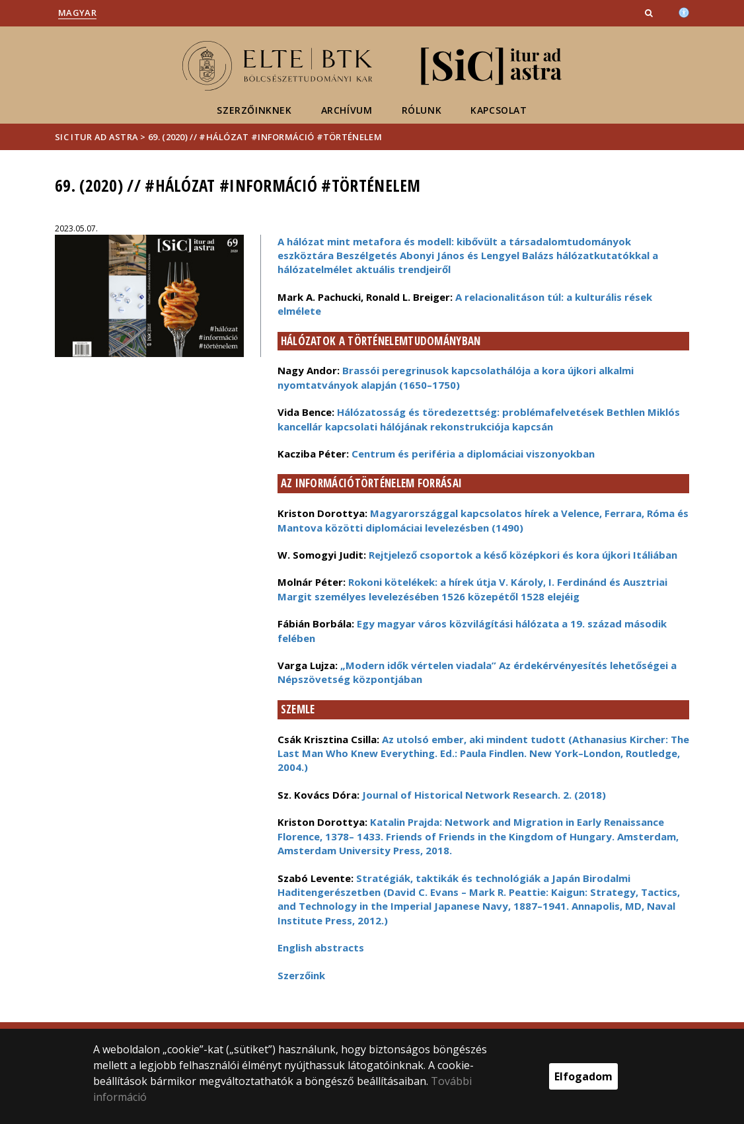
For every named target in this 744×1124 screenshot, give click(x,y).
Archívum (347, 110)
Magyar (77, 13)
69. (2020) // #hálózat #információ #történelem (265, 137)
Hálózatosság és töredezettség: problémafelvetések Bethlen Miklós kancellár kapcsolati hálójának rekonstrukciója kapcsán (479, 418)
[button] (650, 13)
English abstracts (321, 947)
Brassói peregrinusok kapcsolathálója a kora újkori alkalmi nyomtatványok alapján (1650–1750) (456, 377)
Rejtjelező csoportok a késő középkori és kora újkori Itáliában (523, 554)
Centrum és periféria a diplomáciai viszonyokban (473, 453)
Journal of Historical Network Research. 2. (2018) (484, 794)
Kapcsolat (498, 110)
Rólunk (422, 110)
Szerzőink (301, 975)
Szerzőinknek (254, 110)
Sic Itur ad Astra (96, 137)
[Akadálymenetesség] (684, 11)
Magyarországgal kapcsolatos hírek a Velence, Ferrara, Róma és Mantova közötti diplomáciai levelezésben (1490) (483, 520)
